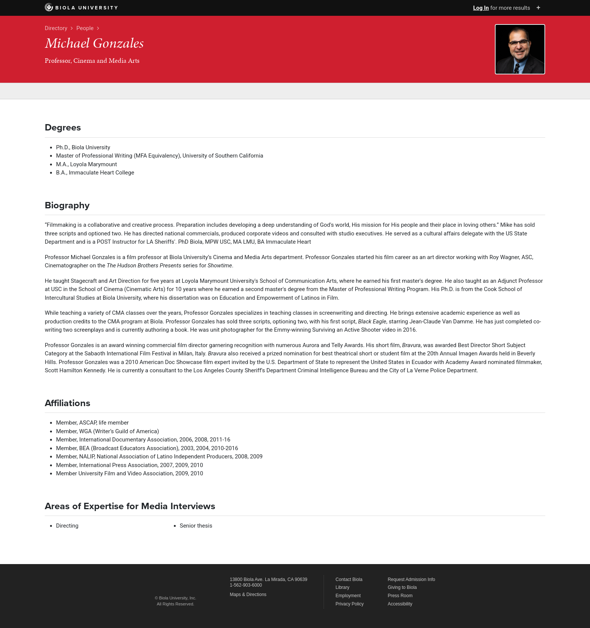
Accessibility (400, 604)
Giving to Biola (402, 587)
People (85, 28)
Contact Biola (349, 579)
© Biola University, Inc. (175, 598)
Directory (56, 28)
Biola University (82, 8)
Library (343, 587)
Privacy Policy (350, 604)
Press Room (400, 595)
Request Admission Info (411, 579)
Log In (481, 8)
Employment (348, 595)
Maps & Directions (248, 594)
